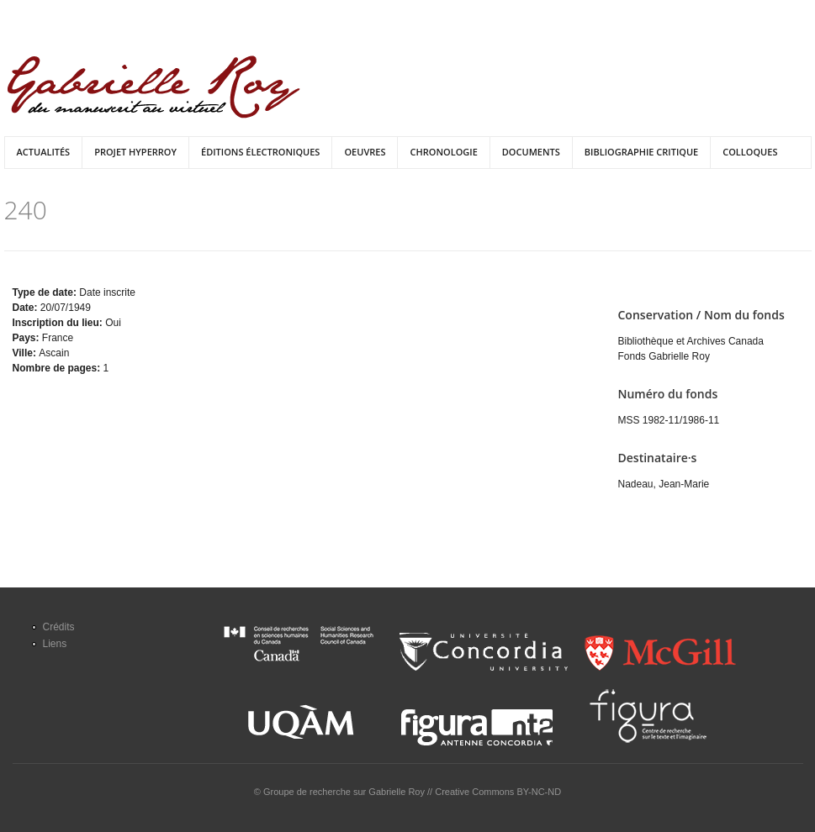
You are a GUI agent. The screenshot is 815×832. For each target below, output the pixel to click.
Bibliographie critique (641, 151)
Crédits (59, 627)
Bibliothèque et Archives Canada (691, 341)
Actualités (44, 151)
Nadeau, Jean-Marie (664, 484)
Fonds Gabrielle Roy (664, 356)
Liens (55, 644)
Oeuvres (364, 151)
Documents (531, 151)
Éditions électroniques (260, 151)
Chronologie (443, 151)
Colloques (749, 151)
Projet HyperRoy (135, 151)
